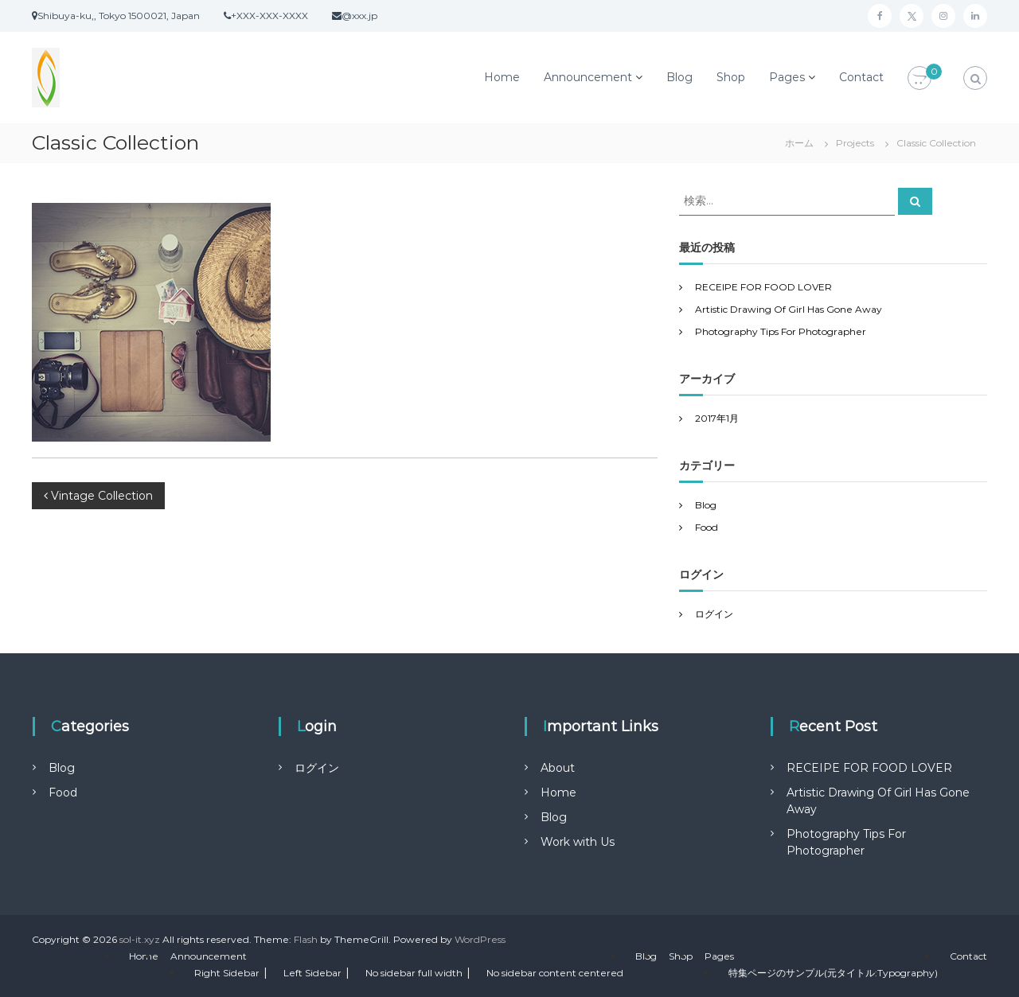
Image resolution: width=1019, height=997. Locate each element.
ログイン (714, 614)
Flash (306, 939)
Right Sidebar (227, 973)
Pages (787, 77)
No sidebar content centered (554, 973)
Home (502, 77)
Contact (861, 77)
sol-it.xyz (139, 939)
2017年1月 (717, 418)
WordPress (480, 939)
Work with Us (578, 842)
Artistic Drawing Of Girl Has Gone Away (788, 309)
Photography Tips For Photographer (780, 331)
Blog (679, 77)
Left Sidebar (312, 973)
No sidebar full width (414, 973)
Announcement (588, 77)
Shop (730, 77)
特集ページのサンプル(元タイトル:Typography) (833, 973)
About (558, 768)
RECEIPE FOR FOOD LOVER (763, 287)
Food (706, 527)
